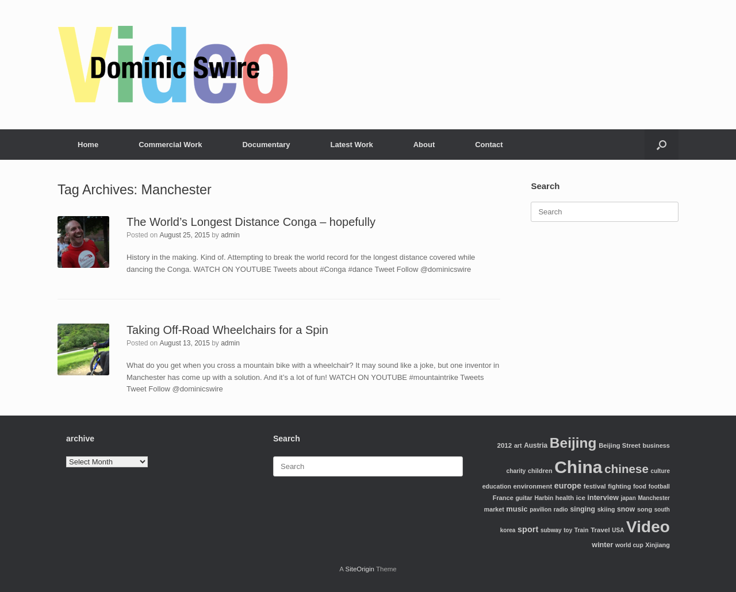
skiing (606, 509)
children (540, 470)
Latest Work (352, 144)
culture (660, 471)
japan (628, 498)
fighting (619, 486)
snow (626, 509)
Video (648, 527)
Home (88, 144)
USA (618, 530)
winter (602, 545)
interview (603, 498)
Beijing (573, 443)
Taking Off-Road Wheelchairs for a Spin (227, 330)
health (564, 497)
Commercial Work (170, 144)
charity (516, 471)
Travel (600, 529)
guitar (523, 497)
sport (528, 529)
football (659, 486)
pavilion (540, 509)
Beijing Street (620, 445)
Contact (489, 144)
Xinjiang (657, 544)
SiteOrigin (359, 569)
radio (561, 509)
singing (582, 509)
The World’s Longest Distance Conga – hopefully (250, 222)
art (518, 445)
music (516, 509)
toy (568, 530)
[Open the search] (661, 144)
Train (581, 530)
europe (567, 485)
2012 (504, 445)
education (496, 486)
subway (551, 530)
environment (533, 486)
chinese (626, 468)
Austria (535, 445)
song (644, 509)
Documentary (266, 144)
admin (230, 235)
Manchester (654, 498)
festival (595, 486)
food (639, 486)
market (494, 509)
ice (580, 497)
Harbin (544, 498)
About (424, 144)
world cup (629, 545)
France (503, 497)
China (578, 467)
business (655, 445)
